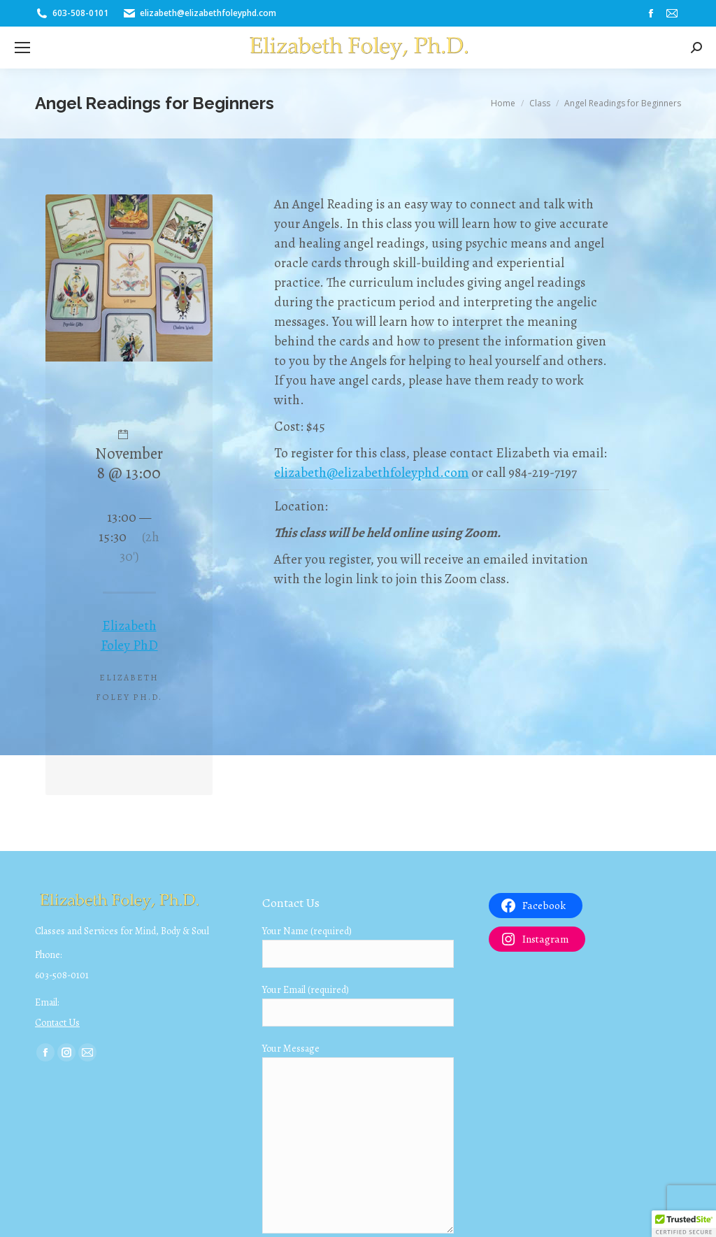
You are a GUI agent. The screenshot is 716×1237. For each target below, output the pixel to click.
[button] (684, 1223)
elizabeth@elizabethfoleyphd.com (371, 473)
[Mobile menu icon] (22, 47)
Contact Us (57, 1022)
